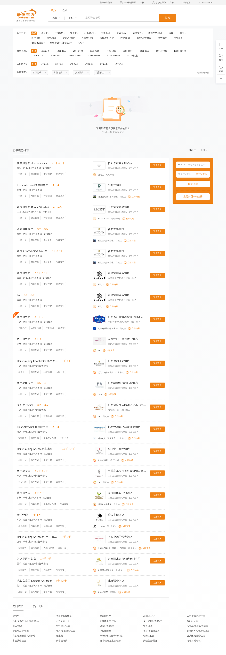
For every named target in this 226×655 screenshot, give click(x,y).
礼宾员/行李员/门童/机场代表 (26, 621)
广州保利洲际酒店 (119, 361)
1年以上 (46, 64)
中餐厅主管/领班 (21, 630)
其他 (80, 42)
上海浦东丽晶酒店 (119, 207)
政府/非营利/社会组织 (60, 42)
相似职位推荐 (21, 150)
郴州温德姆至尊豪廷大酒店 (124, 426)
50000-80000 (95, 55)
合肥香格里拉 (116, 229)
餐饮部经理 (105, 616)
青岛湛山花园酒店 (119, 273)
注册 (142, 2)
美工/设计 (17, 625)
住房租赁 (58, 33)
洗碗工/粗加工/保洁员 (197, 625)
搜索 (167, 17)
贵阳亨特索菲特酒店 (120, 163)
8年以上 (105, 64)
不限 (33, 33)
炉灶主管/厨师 (150, 640)
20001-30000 (57, 55)
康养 (171, 33)
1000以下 (46, 51)
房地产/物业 (69, 38)
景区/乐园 (121, 33)
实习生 (16, 616)
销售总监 (147, 625)
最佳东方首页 (106, 2)
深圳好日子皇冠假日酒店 (123, 339)
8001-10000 (162, 51)
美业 (182, 33)
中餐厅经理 (105, 630)
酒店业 (44, 33)
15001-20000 (38, 55)
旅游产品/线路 (155, 33)
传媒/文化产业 (107, 38)
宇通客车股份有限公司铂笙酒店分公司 (127, 470)
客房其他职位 (19, 640)
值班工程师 (148, 635)
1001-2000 (62, 51)
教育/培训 (125, 38)
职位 (53, 10)
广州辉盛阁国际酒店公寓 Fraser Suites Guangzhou (127, 404)
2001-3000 (79, 51)
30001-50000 (76, 55)
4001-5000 (112, 51)
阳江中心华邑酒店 (119, 448)
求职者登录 (161, 2)
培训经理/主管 (63, 625)
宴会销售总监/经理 (152, 621)
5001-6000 (129, 51)
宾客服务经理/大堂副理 (24, 635)
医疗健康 (35, 38)
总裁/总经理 (149, 616)
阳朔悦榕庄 (115, 185)
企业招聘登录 (130, 2)
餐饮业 (73, 33)
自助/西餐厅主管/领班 (110, 640)
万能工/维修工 (194, 640)
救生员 (59, 635)
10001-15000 (181, 51)
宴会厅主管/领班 (108, 621)
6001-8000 (145, 51)
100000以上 (133, 55)
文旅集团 (105, 33)
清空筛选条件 (203, 72)
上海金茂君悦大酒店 (120, 536)
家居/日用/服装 (144, 38)
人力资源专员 (62, 621)
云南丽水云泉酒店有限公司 (124, 558)
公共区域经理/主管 (196, 635)
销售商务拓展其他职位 (198, 630)
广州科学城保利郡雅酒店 (123, 383)
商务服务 (178, 38)
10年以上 (120, 64)
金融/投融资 (37, 42)
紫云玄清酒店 (116, 514)
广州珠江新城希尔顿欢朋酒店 (125, 317)
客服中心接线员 (64, 616)
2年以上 (60, 64)
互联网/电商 (87, 38)
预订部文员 (192, 621)
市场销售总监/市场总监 (111, 635)
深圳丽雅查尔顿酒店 (120, 492)
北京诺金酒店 (116, 580)
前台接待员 (61, 640)
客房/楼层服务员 (151, 630)
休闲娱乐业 (88, 33)
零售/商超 (51, 38)
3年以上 (75, 64)
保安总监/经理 (107, 625)
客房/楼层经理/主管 (65, 630)
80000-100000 (114, 55)
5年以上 (90, 64)
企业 (65, 10)
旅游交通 (137, 33)
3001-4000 (96, 51)
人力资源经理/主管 (196, 616)
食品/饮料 (162, 38)
